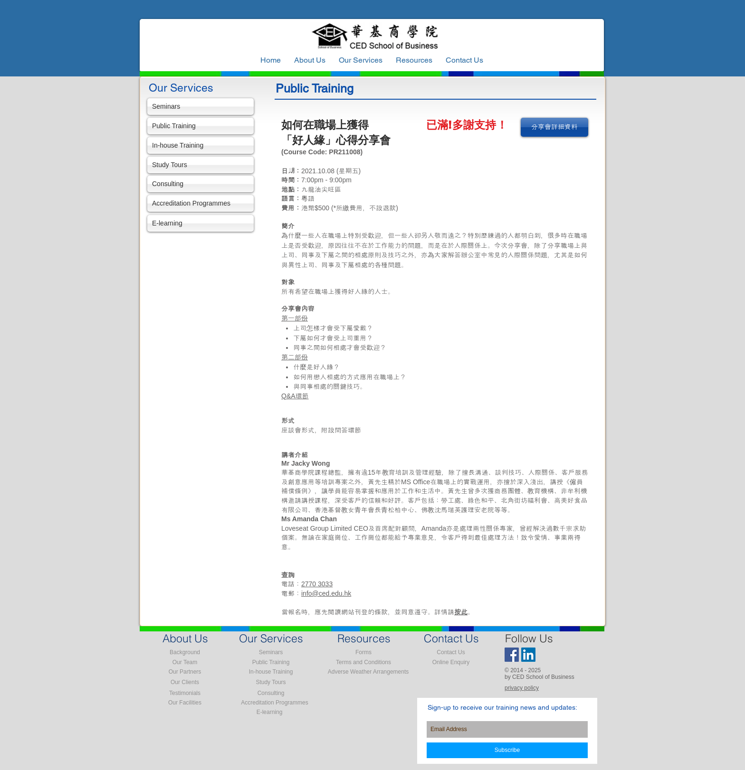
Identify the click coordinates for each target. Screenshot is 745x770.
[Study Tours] (200, 165)
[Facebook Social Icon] (512, 655)
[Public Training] (200, 126)
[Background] (185, 652)
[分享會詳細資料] (554, 127)
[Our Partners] (185, 671)
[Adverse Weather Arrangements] (368, 671)
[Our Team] (185, 662)
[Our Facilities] (185, 702)
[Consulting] (200, 184)
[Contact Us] (451, 652)
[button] (414, 60)
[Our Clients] (185, 682)
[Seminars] (200, 106)
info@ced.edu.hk (326, 593)
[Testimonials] (185, 693)
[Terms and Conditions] (363, 662)
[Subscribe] (507, 750)
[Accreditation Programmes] (200, 203)
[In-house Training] (200, 145)
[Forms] (363, 652)
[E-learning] (200, 223)
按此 (461, 612)
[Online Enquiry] (451, 662)
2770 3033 (317, 584)
